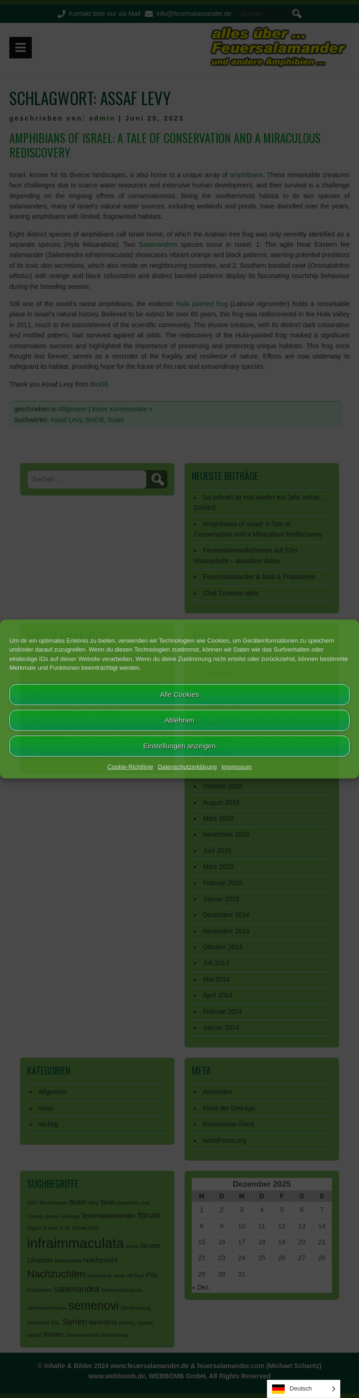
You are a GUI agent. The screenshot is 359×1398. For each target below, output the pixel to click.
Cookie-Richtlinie (130, 766)
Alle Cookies (179, 694)
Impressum (236, 766)
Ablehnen (179, 720)
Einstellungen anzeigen (179, 746)
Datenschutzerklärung (187, 766)
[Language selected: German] (303, 1389)
